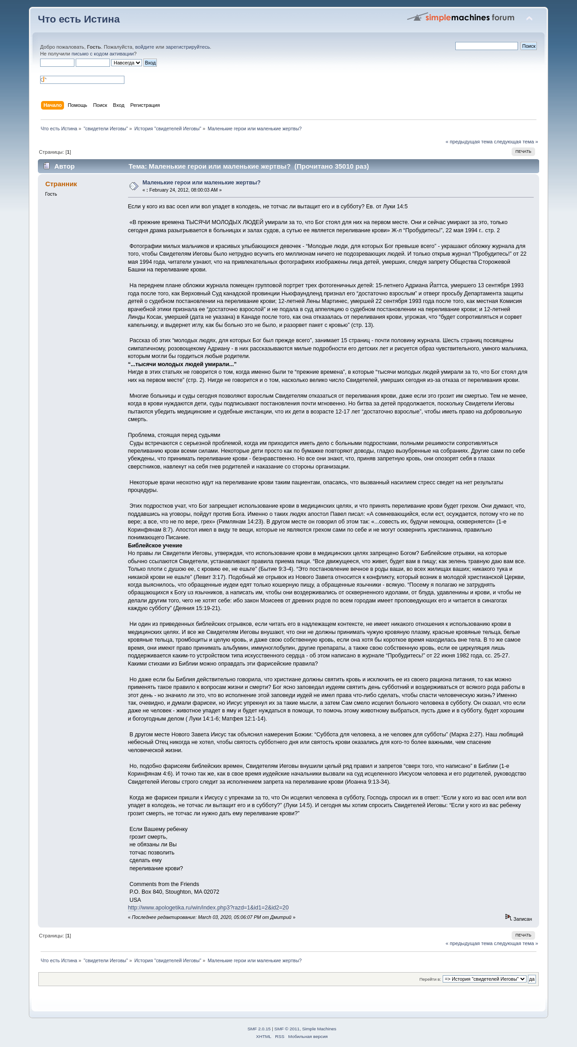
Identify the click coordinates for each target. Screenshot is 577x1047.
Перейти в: (430, 979)
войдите (144, 47)
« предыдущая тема (468, 141)
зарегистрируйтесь (187, 47)
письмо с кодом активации (103, 53)
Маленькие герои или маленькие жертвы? (201, 182)
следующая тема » (516, 141)
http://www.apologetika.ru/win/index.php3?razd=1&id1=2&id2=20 (208, 908)
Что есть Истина (79, 19)
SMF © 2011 (287, 1028)
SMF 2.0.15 (259, 1028)
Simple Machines (319, 1028)
